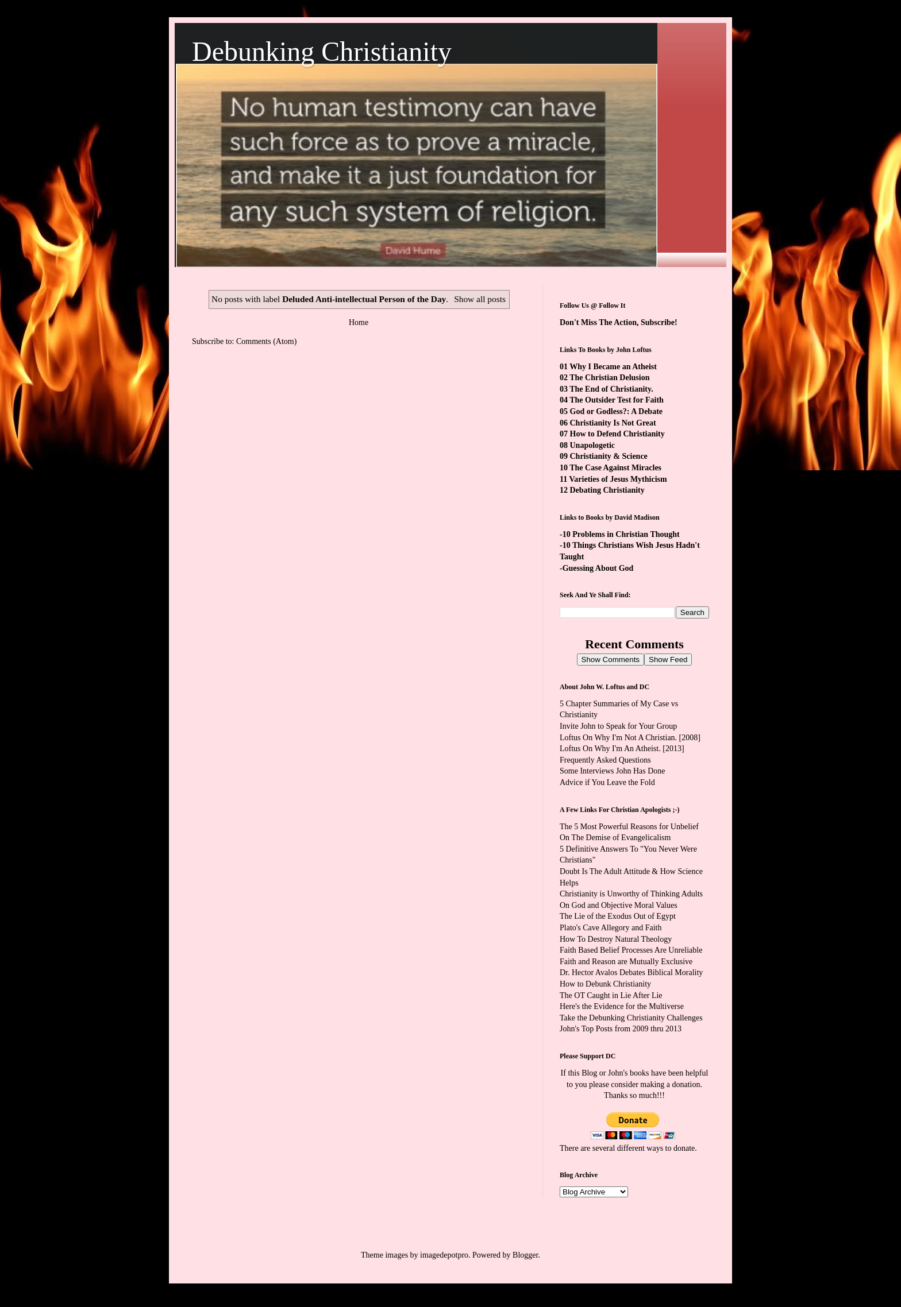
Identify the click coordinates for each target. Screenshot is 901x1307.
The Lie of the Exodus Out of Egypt (618, 916)
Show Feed (668, 659)
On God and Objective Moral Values (618, 905)
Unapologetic (592, 445)
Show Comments (611, 659)
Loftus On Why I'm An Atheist (609, 748)
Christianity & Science (609, 456)
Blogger (525, 1255)
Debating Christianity (607, 490)
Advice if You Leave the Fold (607, 782)
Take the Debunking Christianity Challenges (631, 1018)
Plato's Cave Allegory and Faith (611, 927)
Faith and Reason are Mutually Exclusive (626, 961)
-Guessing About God (596, 568)
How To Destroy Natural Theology (616, 939)
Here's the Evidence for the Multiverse (622, 1006)
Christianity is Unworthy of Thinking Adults (631, 894)
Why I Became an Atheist (613, 366)
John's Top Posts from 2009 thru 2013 (620, 1028)
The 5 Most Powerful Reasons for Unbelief (629, 826)
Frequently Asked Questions (605, 760)
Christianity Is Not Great (613, 423)
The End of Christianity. (611, 389)
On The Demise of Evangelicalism (615, 837)
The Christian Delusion (609, 377)
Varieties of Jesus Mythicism (618, 479)
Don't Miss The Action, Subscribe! (618, 322)
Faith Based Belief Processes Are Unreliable (631, 950)
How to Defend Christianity (617, 434)
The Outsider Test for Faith (616, 400)
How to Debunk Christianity (605, 984)
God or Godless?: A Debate (616, 411)
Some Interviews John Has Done (612, 771)
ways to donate (670, 1148)
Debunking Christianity (322, 51)
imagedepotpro (444, 1255)
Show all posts (480, 299)
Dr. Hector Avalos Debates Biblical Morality (631, 972)
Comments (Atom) (266, 341)
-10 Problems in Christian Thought (620, 534)
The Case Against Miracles (615, 467)
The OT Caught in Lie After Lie (611, 995)
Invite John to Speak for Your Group (618, 726)
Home (358, 322)
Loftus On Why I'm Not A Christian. (618, 737)
